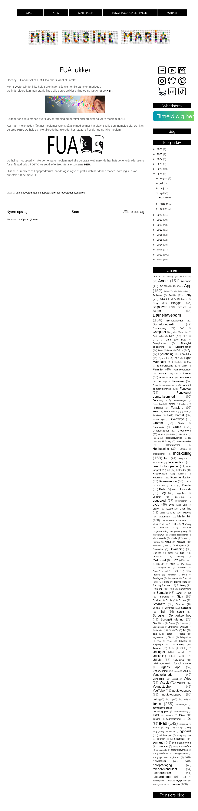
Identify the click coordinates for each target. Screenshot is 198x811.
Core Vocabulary (180, 332)
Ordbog (180, 556)
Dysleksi (186, 354)
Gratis (177, 426)
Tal (184, 630)
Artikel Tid (168, 291)
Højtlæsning (161, 448)
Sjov (180, 596)
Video (187, 678)
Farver (187, 373)
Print (175, 571)
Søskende (157, 630)
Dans (169, 339)
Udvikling (178, 660)
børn (157, 703)
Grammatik (158, 427)
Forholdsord (158, 404)
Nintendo (157, 545)
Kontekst (161, 485)
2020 (160, 214)
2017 (160, 229)
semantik (159, 742)
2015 (160, 239)
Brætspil (182, 307)
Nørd (167, 545)
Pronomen (171, 575)
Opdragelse (179, 545)
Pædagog (158, 578)
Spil (162, 611)
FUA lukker (75, 69)
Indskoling (182, 453)
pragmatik (179, 738)
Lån (185, 504)
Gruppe (161, 434)
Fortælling (158, 408)
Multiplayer (158, 534)
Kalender (181, 470)
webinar (165, 784)
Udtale (157, 659)
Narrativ (156, 542)
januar (163, 208)
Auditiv (172, 295)
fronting (156, 719)
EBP (177, 358)
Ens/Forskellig (165, 365)
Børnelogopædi (163, 324)
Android (186, 281)
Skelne (156, 600)
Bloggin (176, 303)
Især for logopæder (62, 192)
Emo (189, 362)
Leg (163, 493)
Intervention (176, 462)
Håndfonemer (173, 445)
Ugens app (170, 667)
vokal (155, 784)
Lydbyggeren (181, 501)
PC (176, 560)
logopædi (185, 731)
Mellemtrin (184, 516)
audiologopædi (41, 192)
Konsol (187, 481)
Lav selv (185, 489)
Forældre (177, 407)
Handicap (183, 434)
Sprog (180, 611)
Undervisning (160, 670)
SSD (172, 589)
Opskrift (157, 553)
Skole (169, 600)
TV (176, 630)
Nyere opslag (17, 212)
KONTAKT (172, 13)
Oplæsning (177, 549)
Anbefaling (185, 276)
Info (166, 458)
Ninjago (181, 541)
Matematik (164, 516)
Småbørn (159, 604)
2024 (160, 159)
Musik (173, 538)
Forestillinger (180, 400)
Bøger (157, 310)
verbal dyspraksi (177, 780)
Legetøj (157, 496)
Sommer (169, 607)
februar (164, 203)
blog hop (169, 699)
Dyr (189, 350)
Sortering (186, 607)
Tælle (171, 648)
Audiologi (157, 295)
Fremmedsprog (171, 411)
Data (183, 339)
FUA (39, 80)
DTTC (155, 340)
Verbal (175, 679)
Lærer (156, 508)
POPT (188, 560)
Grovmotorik (184, 430)
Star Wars (158, 623)
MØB (185, 538)
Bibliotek (165, 299)
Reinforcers (180, 581)
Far (175, 374)
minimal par (166, 735)
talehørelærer (162, 772)
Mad (172, 512)
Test (159, 641)
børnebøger (181, 704)
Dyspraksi (164, 358)
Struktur (172, 627)
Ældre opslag (133, 212)
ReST (155, 582)
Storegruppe (158, 627)
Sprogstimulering (172, 619)
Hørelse (183, 449)
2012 (160, 254)
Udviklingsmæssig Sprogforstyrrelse (172, 663)
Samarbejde (185, 589)
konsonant (183, 724)
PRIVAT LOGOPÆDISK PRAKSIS (129, 13)
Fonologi (185, 388)
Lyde (156, 504)
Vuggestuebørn (163, 686)
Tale (155, 633)
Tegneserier (158, 637)
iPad (163, 723)
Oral (170, 553)
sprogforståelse (160, 753)
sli (174, 746)
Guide (172, 434)
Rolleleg (181, 585)
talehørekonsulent (165, 769)
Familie (158, 369)
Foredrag (158, 400)
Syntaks (184, 627)
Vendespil (158, 678)
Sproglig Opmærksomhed (172, 615)
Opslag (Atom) (29, 219)
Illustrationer (159, 454)
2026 (160, 149)
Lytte (171, 504)
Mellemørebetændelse (174, 520)
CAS (182, 328)
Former (171, 404)
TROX (169, 630)
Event (184, 366)
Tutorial (157, 648)
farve (182, 715)
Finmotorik (185, 377)
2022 (160, 169)
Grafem (158, 423)
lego (168, 727)
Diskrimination (183, 346)
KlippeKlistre (160, 473)
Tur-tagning (177, 644)
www (176, 784)
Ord (182, 553)
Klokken (182, 474)
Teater (169, 634)
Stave (172, 623)
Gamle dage (158, 419)
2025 (160, 154)
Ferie (162, 377)
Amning (169, 276)
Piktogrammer (164, 567)
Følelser (157, 415)
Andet (163, 280)
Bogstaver (160, 306)
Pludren (182, 567)
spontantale (161, 750)
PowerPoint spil (160, 571)
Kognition (158, 477)
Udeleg (183, 648)
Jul (168, 470)
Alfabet (156, 276)
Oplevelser (158, 549)
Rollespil (157, 589)
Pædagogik (173, 578)
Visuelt (164, 682)
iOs (189, 718)
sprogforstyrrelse (179, 750)
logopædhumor (168, 731)
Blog (155, 303)
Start (75, 212)
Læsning (185, 508)
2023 (160, 164)
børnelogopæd (161, 711)
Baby (187, 295)
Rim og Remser (162, 585)
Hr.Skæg (166, 441)
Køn (174, 489)
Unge (176, 671)
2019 (160, 219)
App (187, 285)
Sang (179, 592)
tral (184, 777)
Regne (165, 582)
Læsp (162, 513)
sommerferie (185, 746)
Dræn (169, 350)
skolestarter (162, 746)
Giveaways (177, 419)
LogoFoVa (179, 497)
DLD (185, 336)
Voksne (181, 682)
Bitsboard (182, 299)
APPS (56, 13)
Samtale (162, 592)
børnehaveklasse (162, 707)
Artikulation (183, 291)
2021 (160, 174)
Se (189, 592)
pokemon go (163, 739)
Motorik (164, 527)
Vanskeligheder (163, 674)
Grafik (181, 423)
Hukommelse (184, 441)
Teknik (171, 637)
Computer (159, 332)
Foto (155, 411)
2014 (160, 244)
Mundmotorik (159, 538)
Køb (162, 489)
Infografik (182, 458)
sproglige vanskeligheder (166, 757)
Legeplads (181, 493)
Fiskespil (162, 381)
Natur (168, 541)
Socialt (156, 608)
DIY (171, 335)
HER (109, 90)
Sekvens (164, 596)
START (29, 13)
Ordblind (157, 556)
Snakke (180, 604)
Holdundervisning (173, 438)
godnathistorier (173, 719)
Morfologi (186, 524)
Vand (185, 671)
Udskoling (159, 655)
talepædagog (162, 776)
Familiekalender (182, 369)
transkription (158, 781)
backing (157, 699)
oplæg (179, 735)
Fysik (185, 411)
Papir (172, 563)
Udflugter (159, 651)
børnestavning (181, 711)
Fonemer (178, 381)
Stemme (184, 623)
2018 (160, 224)
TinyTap (183, 641)
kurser (156, 727)
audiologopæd (24, 192)
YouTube (159, 690)
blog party (183, 699)
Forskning (183, 404)
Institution (158, 462)
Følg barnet (175, 415)
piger (189, 735)
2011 (160, 259)
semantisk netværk (181, 742)
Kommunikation (180, 477)
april (162, 193)
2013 (160, 249)
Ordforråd (159, 560)
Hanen (156, 438)
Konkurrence (168, 481)
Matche (187, 512)
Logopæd (79, 192)
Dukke (180, 350)
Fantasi (163, 373)
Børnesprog (159, 328)
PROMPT (160, 564)
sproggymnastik (180, 753)
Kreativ (186, 485)
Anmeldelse (168, 286)
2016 (160, 234)
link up (179, 727)
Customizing (158, 336)
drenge (169, 715)
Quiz (185, 578)
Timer (170, 641)
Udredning (181, 652)
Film (172, 377)
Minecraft (166, 524)
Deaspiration (159, 343)
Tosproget (158, 644)
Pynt (184, 574)
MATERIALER (85, 13)
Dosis (160, 350)
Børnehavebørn (167, 315)
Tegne (181, 633)
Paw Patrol (186, 564)
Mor (176, 524)
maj (162, 188)
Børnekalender (175, 320)
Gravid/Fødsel (161, 430)
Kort (173, 485)
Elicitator (178, 362)
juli (161, 183)
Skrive (182, 600)
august (164, 178)
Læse (170, 508)
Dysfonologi (166, 354)
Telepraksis (185, 637)
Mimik (155, 524)
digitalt (156, 715)
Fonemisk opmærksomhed (165, 385)
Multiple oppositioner (178, 535)
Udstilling (182, 656)
